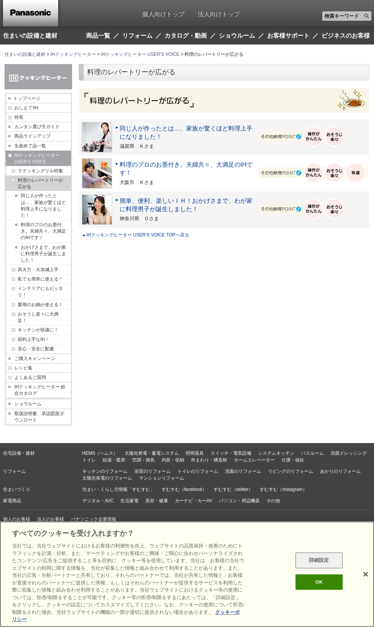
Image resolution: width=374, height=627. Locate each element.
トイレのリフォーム (197, 471)
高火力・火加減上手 (38, 269)
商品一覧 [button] (98, 36)
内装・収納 (173, 460)
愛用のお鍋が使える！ (40, 304)
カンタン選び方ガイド (37, 126)
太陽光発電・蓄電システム (152, 453)
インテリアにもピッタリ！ (40, 291)
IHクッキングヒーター (73, 54)
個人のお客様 (16, 519)
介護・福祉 (293, 460)
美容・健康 (156, 500)
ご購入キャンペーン (34, 358)
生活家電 (129, 500)
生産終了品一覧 (30, 146)
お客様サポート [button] (288, 36)
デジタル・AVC (98, 500)
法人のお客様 (50, 519)
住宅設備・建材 (19, 453)
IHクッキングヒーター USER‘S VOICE (140, 54)
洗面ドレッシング (349, 453)
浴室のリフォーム (152, 471)
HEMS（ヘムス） (100, 453)
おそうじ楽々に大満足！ (38, 317)
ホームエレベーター (254, 460)
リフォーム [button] (137, 36)
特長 (18, 117)
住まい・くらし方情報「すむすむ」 (118, 489)
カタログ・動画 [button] (186, 36)
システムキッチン (276, 453)
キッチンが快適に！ (38, 330)
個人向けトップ (163, 14)
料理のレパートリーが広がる (40, 183)
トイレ (89, 460)
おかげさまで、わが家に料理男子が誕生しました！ (43, 254)
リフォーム (14, 471)
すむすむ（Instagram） (283, 489)
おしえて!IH (26, 107)
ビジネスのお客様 (346, 36)
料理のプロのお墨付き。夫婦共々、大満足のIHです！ (43, 231)
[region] (187, 574)
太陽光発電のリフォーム (107, 478)
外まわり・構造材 (209, 460)
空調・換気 (143, 460)
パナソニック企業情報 (93, 519)
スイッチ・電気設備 (231, 453)
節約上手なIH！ (33, 339)
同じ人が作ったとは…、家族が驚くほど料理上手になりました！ (43, 205)
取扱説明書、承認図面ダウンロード (39, 417)
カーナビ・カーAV (193, 500)
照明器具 (195, 453)
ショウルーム (28, 403)
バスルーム (312, 453)
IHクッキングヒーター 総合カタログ (39, 390)
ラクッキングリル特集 (40, 170)
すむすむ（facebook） (184, 489)
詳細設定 (319, 560)
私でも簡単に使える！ (40, 279)
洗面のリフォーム (243, 471)
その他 (273, 500)
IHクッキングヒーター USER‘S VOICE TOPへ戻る (137, 235)
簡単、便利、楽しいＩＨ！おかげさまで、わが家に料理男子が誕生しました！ (186, 205)
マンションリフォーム (161, 478)
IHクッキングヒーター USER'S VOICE (37, 158)
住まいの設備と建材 (30, 35)
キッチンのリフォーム (105, 471)
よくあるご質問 (30, 377)
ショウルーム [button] (237, 36)
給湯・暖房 (114, 460)
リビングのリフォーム (290, 471)
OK (319, 582)
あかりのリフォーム (340, 471)
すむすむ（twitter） (233, 489)
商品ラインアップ (32, 136)
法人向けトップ (218, 14)
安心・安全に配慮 (36, 348)
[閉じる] (365, 574)
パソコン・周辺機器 (239, 500)
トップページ (26, 98)
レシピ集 (23, 368)
